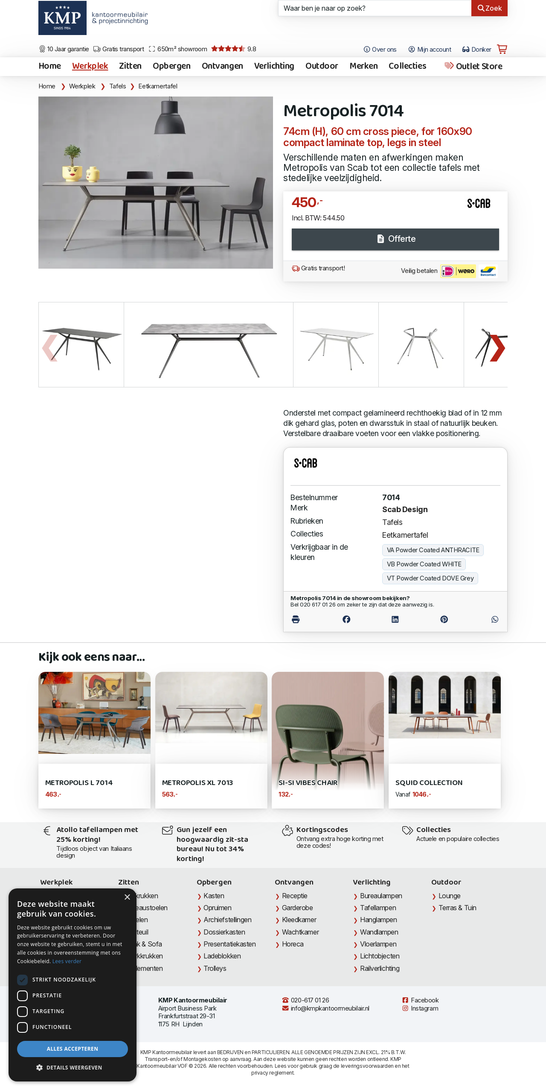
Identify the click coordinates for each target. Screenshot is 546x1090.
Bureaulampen (381, 895)
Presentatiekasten (229, 944)
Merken (363, 66)
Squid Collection (428, 783)
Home (49, 66)
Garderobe (297, 907)
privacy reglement (272, 1072)
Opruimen (217, 907)
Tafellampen (378, 907)
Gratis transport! (318, 268)
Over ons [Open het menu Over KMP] (380, 49)
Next (497, 344)
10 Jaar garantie (63, 49)
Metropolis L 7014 (79, 783)
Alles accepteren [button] (73, 1048)
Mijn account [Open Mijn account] (429, 49)
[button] (72, 1068)
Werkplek (90, 66)
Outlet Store (473, 66)
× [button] (127, 897)
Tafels (117, 86)
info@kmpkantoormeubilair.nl (325, 1008)
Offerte (395, 239)
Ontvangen (222, 66)
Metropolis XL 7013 (197, 783)
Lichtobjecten (379, 956)
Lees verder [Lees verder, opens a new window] (67, 961)
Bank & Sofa (143, 944)
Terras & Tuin (457, 907)
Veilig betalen (449, 271)
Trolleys (214, 968)
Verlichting (274, 66)
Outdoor (321, 66)
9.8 (233, 49)
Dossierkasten (224, 932)
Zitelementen (144, 968)
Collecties (407, 66)
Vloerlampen (378, 944)
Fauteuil (136, 932)
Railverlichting (379, 968)
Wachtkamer (300, 932)
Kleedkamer (299, 919)
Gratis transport (118, 49)
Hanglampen (378, 919)
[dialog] (72, 984)
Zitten (130, 66)
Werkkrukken (144, 956)
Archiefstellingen (227, 919)
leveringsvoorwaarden (367, 1066)
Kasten (213, 895)
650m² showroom (177, 49)
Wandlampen (379, 932)
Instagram (419, 1008)
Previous (49, 344)
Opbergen (172, 66)
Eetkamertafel (157, 86)
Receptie (295, 895)
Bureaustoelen (146, 907)
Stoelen (136, 919)
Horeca (293, 944)
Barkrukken (141, 895)
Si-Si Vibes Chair (308, 783)
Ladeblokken (222, 956)
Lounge (450, 895)
